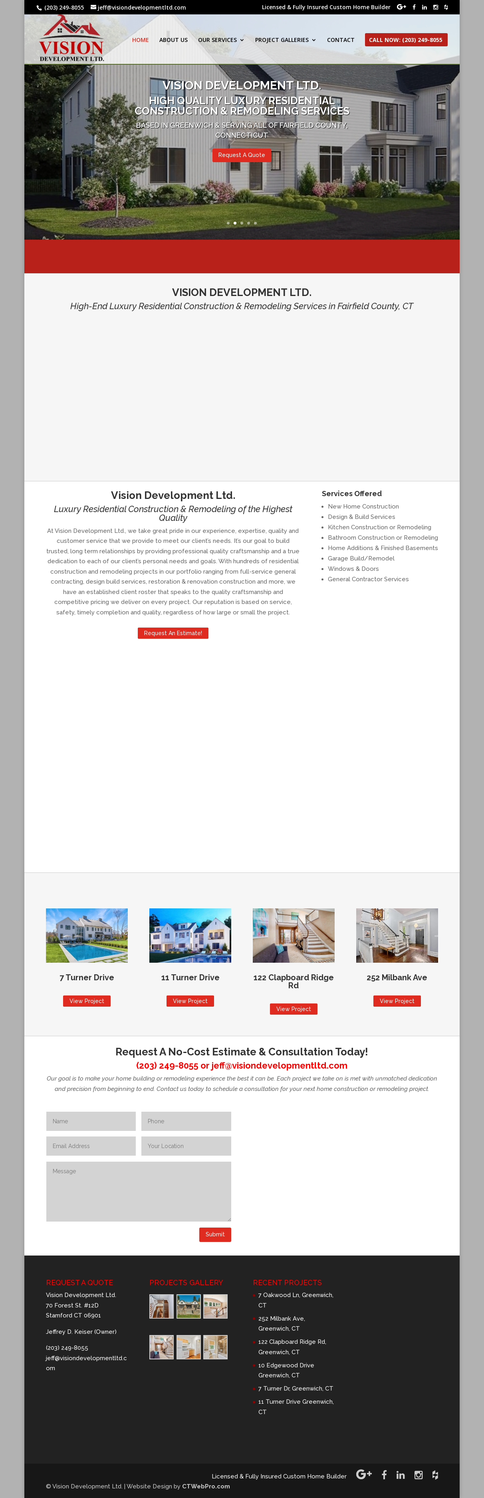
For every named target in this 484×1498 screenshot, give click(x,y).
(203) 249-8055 (167, 1065)
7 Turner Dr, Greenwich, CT (295, 1388)
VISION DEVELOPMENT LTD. (242, 85)
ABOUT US (173, 40)
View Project (86, 1001)
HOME (140, 40)
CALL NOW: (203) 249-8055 (405, 40)
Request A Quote (241, 155)
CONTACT (341, 40)
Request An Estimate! (173, 633)
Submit (215, 1234)
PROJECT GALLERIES (282, 40)
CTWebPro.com (206, 1486)
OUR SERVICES (217, 40)
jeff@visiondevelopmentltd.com (279, 1065)
